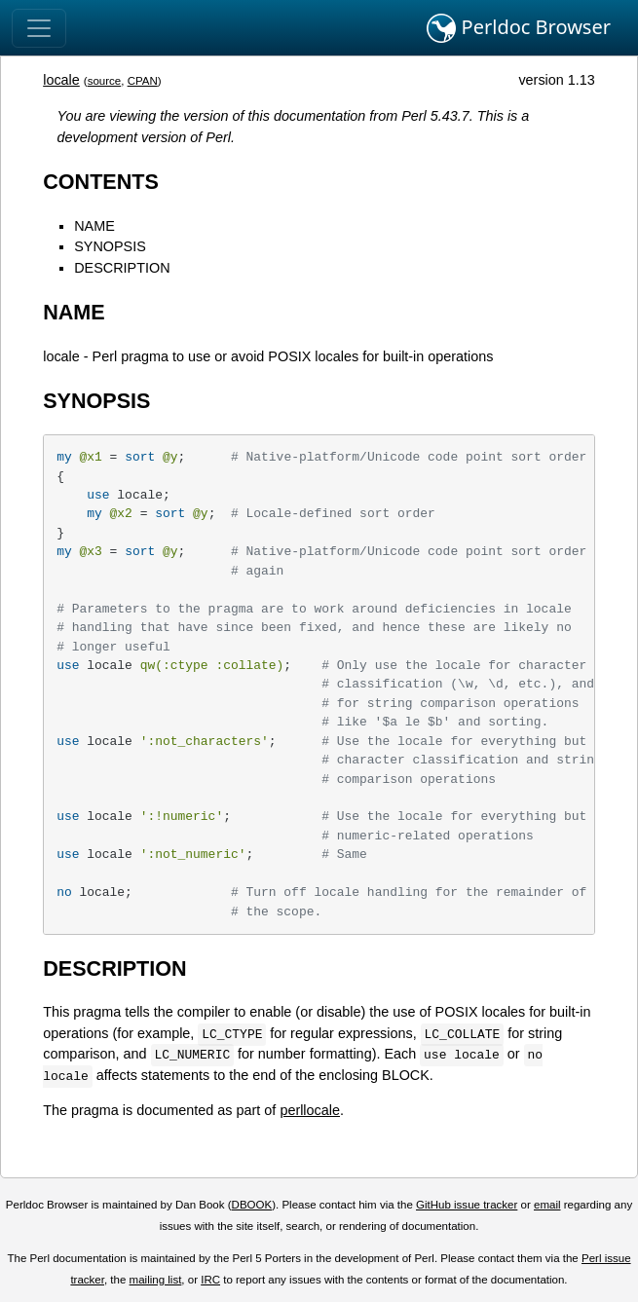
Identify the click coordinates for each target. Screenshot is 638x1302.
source (105, 81)
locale (61, 80)
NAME (94, 226)
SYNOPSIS (110, 246)
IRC (210, 1279)
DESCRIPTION (121, 268)
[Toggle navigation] (39, 28)
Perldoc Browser (519, 28)
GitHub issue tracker (466, 1204)
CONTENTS (101, 181)
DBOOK (252, 1204)
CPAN (143, 81)
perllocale (310, 1110)
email (547, 1204)
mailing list (156, 1279)
